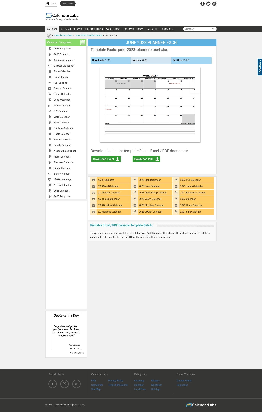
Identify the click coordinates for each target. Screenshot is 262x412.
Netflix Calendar (62, 185)
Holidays (155, 389)
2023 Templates (105, 180)
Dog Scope (182, 385)
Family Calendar (62, 145)
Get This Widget (77, 353)
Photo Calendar (62, 134)
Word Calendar (62, 117)
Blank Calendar (62, 71)
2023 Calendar (188, 199)
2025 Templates (62, 196)
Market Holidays (62, 179)
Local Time (140, 389)
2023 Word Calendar (108, 186)
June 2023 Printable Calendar (88, 35)
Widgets (155, 380)
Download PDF (144, 159)
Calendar (139, 385)
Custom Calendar (63, 88)
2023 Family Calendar (108, 192)
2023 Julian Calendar (191, 186)
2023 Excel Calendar (149, 186)
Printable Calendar (64, 128)
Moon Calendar (62, 105)
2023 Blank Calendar (150, 180)
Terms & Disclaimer (118, 385)
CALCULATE (152, 29)
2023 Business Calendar (193, 192)
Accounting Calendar (65, 151)
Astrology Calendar (64, 60)
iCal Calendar (61, 82)
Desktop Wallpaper (64, 65)
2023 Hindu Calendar (191, 205)
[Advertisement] (66, 255)
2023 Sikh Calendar (190, 211)
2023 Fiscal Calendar (108, 199)
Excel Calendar (62, 122)
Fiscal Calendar (62, 156)
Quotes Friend (184, 380)
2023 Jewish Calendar (150, 211)
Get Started (68, 3)
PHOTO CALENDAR (94, 29)
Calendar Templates (63, 35)
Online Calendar (62, 94)
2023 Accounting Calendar (153, 192)
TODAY (140, 29)
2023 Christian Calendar (151, 205)
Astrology (139, 380)
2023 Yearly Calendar (150, 199)
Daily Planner (61, 77)
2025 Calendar (61, 190)
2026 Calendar (61, 54)
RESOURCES (167, 29)
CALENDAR (52, 29)
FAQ (93, 380)
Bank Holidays (61, 173)
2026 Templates (62, 48)
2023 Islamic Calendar (109, 211)
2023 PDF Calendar (190, 180)
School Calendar (62, 139)
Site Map (96, 389)
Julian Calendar (62, 168)
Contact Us (97, 385)
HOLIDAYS (129, 29)
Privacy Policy (115, 380)
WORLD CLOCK (113, 29)
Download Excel (103, 159)
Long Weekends (62, 99)
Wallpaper (156, 385)
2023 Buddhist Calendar (110, 205)
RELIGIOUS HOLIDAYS (71, 29)
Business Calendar (64, 162)
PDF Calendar (61, 111)
